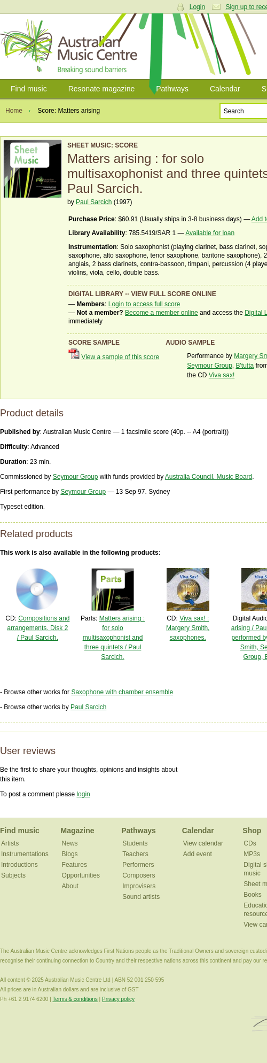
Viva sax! (221, 375)
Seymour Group (209, 365)
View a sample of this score (120, 357)
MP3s (252, 854)
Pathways (172, 88)
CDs (250, 843)
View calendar (203, 843)
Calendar (225, 88)
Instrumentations (25, 854)
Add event (197, 854)
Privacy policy (118, 999)
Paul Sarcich (94, 202)
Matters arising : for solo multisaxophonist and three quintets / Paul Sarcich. (114, 638)
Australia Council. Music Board (208, 476)
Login (197, 7)
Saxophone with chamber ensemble (122, 692)
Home (13, 110)
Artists (10, 843)
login (83, 794)
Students (134, 843)
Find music (29, 88)
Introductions (19, 864)
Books (252, 894)
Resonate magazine (101, 88)
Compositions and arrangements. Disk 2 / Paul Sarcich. (38, 628)
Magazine (78, 830)
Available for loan (209, 233)
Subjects (13, 875)
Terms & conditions (74, 999)
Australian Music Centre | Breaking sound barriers (71, 46)
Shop (251, 830)
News (70, 843)
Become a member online (161, 312)
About (70, 886)
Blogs (70, 854)
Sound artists (141, 897)
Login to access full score (144, 304)
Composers (138, 875)
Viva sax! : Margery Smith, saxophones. (187, 628)
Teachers (135, 854)
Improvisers (138, 886)
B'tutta (245, 365)
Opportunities (81, 875)
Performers (138, 864)
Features (74, 864)
